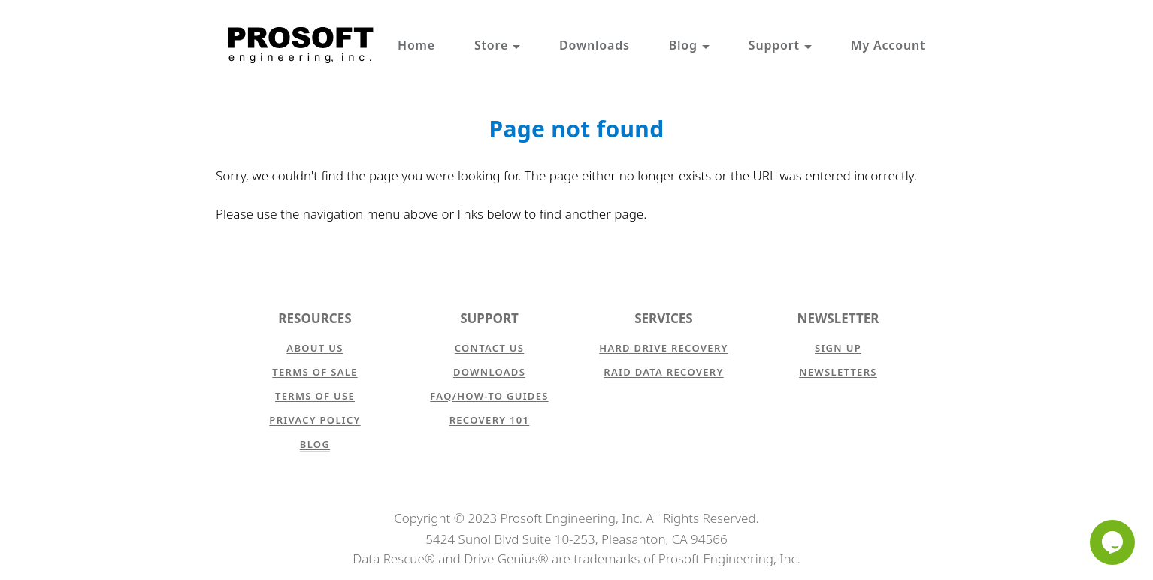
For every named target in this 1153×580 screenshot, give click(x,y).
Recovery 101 (489, 420)
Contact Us (489, 348)
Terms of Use (315, 396)
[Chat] (1112, 542)
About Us (314, 348)
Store (497, 45)
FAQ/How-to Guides (489, 396)
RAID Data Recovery (663, 372)
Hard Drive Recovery (663, 348)
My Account (888, 45)
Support (780, 45)
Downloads (594, 45)
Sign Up (838, 348)
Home (416, 45)
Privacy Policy (314, 420)
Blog (689, 45)
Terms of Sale (314, 372)
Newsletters (838, 372)
